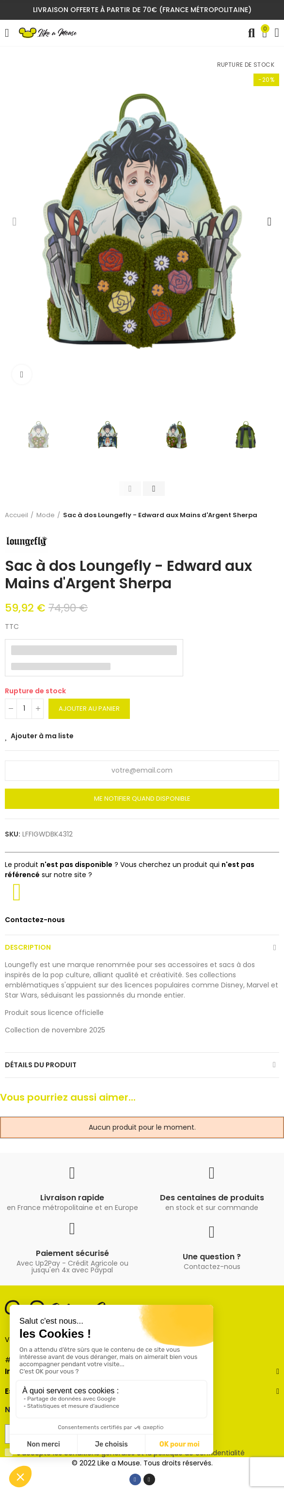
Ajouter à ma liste (42, 736)
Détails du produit (41, 1065)
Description (28, 947)
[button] (14, 221)
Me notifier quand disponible (142, 798)
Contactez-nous (35, 920)
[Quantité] (24, 709)
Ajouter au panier (89, 708)
